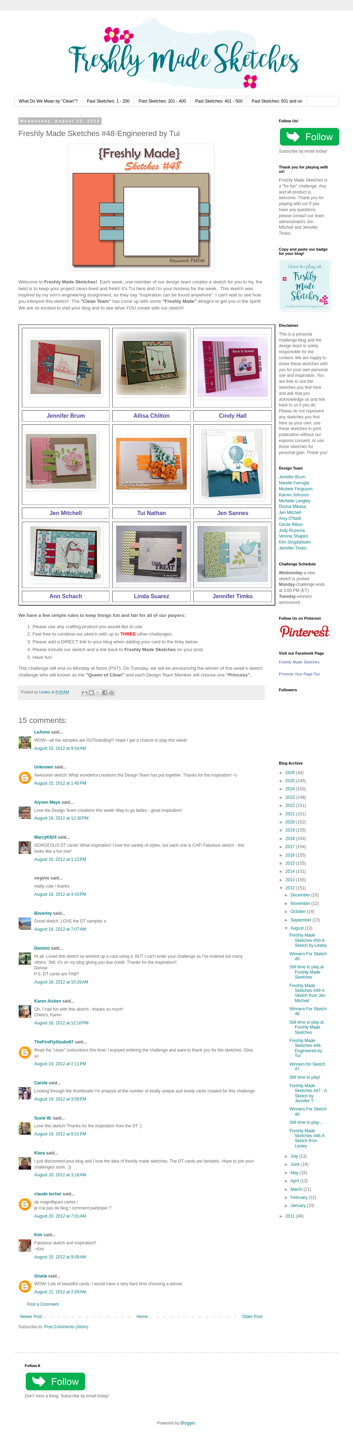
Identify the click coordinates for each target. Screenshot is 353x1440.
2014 (291, 871)
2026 (291, 772)
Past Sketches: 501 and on (277, 101)
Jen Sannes (233, 513)
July (295, 1156)
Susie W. (43, 1118)
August (298, 928)
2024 (291, 788)
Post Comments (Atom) (66, 1326)
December (301, 895)
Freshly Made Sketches (299, 662)
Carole (40, 1082)
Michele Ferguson (295, 488)
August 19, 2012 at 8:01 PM (60, 1134)
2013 (291, 879)
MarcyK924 (45, 837)
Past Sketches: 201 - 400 (162, 101)
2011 (291, 1216)
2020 (291, 822)
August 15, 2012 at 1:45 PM (60, 783)
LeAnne (42, 732)
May (295, 1172)
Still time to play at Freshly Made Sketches (306, 972)
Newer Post (31, 1316)
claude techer (47, 1193)
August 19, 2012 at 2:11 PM (60, 1063)
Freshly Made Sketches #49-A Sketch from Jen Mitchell (307, 993)
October (299, 911)
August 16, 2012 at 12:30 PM (61, 818)
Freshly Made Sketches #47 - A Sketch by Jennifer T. (308, 1093)
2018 (291, 838)
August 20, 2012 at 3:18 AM (60, 1174)
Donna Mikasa (292, 506)
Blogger (187, 1423)
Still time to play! (304, 1077)
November (301, 903)
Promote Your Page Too (299, 674)
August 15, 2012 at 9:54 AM (60, 748)
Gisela (40, 1276)
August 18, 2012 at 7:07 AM (60, 929)
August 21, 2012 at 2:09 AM (60, 1291)
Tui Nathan (151, 513)
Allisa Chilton (151, 416)
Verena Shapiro (293, 536)
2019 (291, 830)
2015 (291, 863)
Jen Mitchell (65, 513)
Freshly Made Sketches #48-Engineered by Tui (305, 1048)
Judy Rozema (292, 530)
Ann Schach (65, 596)
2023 (291, 797)
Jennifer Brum (66, 416)
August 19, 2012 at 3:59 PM (60, 1099)
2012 (291, 888)
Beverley (43, 913)
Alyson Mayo (47, 802)
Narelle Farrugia (294, 482)
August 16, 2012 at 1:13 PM (60, 859)
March (297, 1189)
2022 (291, 805)
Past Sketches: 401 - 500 (219, 101)
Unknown (43, 767)
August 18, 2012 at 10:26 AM (61, 982)
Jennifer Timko (233, 596)
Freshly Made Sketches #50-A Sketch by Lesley (308, 940)
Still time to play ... (306, 1122)
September (301, 920)
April (295, 1180)
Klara (39, 1153)
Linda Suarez (151, 596)
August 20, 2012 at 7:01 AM (60, 1216)
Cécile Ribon (291, 524)
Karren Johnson (294, 494)
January (299, 1205)
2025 (291, 780)
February (300, 1197)
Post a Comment (43, 1304)
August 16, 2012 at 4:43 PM (60, 894)
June (296, 1164)
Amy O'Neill (290, 518)
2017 (291, 846)
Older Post (252, 1316)
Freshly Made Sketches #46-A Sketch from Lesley (306, 1138)
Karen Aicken (47, 1001)
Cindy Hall (232, 416)
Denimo (42, 948)
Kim (38, 1234)
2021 (291, 813)
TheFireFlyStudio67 (53, 1042)
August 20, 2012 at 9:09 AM (60, 1257)
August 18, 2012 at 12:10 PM (61, 1023)
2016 (291, 855)
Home (142, 1316)
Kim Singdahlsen (295, 542)
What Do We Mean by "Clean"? (48, 101)
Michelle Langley (294, 500)
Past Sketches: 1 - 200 (108, 101)
